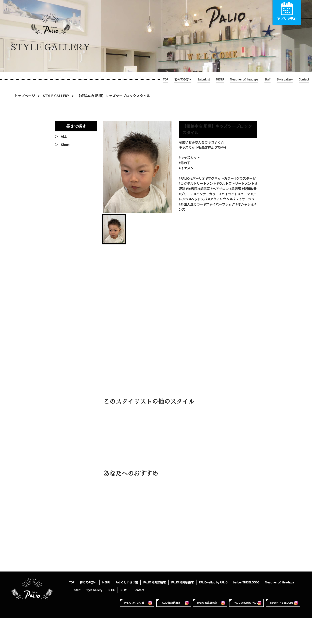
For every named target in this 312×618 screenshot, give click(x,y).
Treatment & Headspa (279, 582)
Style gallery (285, 79)
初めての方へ (182, 79)
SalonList (203, 79)
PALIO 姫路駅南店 (182, 582)
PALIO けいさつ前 (127, 582)
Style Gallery (94, 590)
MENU (220, 79)
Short (65, 145)
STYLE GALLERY (56, 96)
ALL (64, 136)
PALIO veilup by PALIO (213, 582)
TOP (165, 79)
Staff (267, 79)
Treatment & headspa (244, 79)
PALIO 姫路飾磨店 (154, 582)
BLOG (111, 590)
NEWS (124, 590)
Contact (304, 79)
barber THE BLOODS (246, 582)
